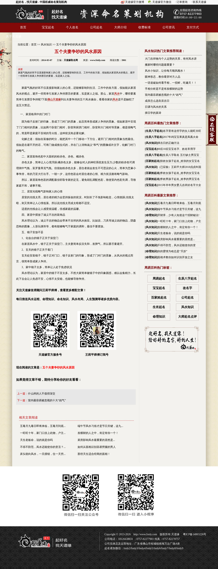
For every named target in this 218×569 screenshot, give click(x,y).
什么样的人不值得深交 (41, 393)
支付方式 (192, 27)
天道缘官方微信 (161, 2)
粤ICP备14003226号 (194, 534)
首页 (23, 27)
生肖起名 (159, 307)
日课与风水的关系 (156, 106)
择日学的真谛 (153, 112)
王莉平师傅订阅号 (96, 333)
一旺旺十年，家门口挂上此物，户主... (43, 433)
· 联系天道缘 (198, 2)
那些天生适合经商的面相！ (94, 454)
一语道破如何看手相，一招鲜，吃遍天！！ (171, 82)
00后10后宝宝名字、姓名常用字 (177, 149)
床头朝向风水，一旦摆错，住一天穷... (43, 454)
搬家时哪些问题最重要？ (160, 64)
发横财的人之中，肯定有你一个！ (98, 433)
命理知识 (151, 215)
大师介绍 (120, 27)
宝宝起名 (48, 27)
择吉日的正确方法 (168, 143)
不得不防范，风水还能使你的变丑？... (43, 447)
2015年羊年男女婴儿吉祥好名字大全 (179, 185)
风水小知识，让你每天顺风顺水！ (165, 70)
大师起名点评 (187, 316)
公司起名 (96, 27)
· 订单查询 (181, 2)
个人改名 (72, 27)
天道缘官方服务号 (50, 333)
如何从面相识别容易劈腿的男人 (97, 447)
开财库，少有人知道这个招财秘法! (178, 215)
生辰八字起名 (154, 130)
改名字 (187, 288)
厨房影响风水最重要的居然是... (96, 440)
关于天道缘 (13, 36)
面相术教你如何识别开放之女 (175, 257)
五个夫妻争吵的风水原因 (71, 44)
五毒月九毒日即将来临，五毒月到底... (43, 426)
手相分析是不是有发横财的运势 (164, 88)
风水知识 (46, 44)
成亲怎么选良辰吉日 (157, 100)
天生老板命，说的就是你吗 (36, 440)
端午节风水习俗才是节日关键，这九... (100, 426)
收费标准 (144, 27)
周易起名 (159, 278)
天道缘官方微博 (134, 2)
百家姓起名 (152, 161)
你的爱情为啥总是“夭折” (172, 251)
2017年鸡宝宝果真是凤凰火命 (180, 137)
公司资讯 (168, 27)
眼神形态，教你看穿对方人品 (162, 76)
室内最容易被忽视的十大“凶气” (47, 400)
